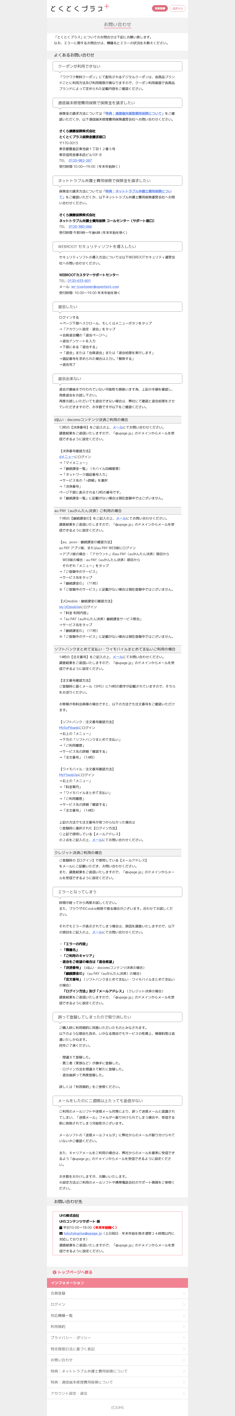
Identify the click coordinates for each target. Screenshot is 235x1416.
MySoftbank (69, 727)
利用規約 (58, 1326)
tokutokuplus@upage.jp (83, 1233)
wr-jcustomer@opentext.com (95, 286)
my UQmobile (69, 607)
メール (118, 427)
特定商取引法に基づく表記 (73, 1348)
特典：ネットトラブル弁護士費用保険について (89, 1371)
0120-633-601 (79, 280)
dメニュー (66, 456)
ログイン (178, 8)
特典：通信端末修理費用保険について (133, 113)
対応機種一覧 (62, 1315)
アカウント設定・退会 (69, 1393)
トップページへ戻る (75, 1272)
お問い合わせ (62, 1359)
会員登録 (160, 8)
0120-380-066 (80, 226)
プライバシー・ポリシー (71, 1337)
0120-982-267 (80, 160)
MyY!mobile (68, 775)
